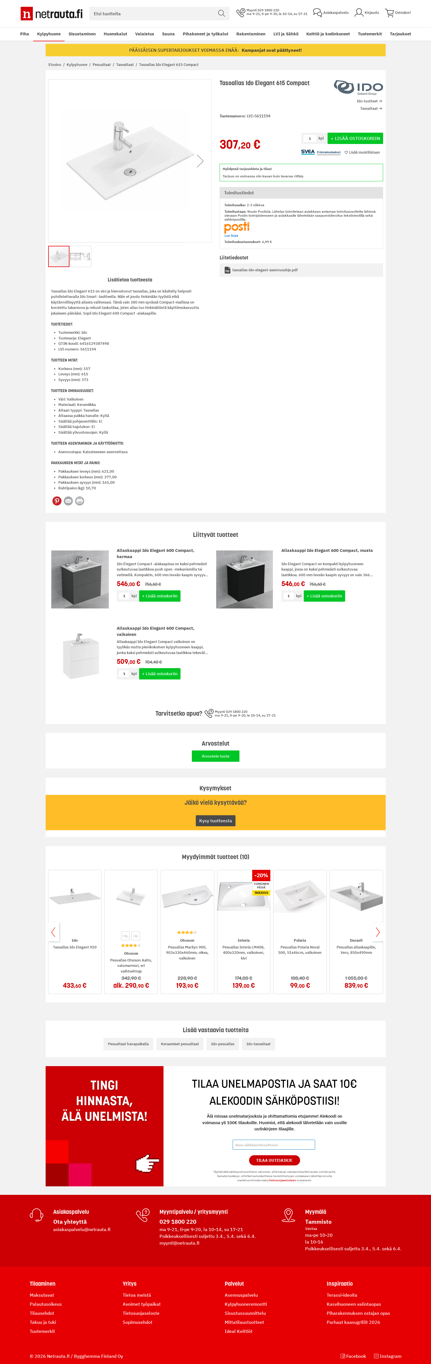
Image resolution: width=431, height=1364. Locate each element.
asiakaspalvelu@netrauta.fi (82, 1229)
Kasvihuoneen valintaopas (354, 1304)
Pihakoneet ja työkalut (205, 33)
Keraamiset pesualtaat (180, 1044)
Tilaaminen (43, 1283)
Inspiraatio (340, 1283)
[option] (125, 935)
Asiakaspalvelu (71, 1211)
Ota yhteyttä (70, 1221)
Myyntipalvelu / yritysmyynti (194, 1211)
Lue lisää (231, 235)
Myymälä (315, 1211)
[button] (200, 160)
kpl (134, 595)
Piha (24, 33)
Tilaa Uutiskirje (274, 1160)
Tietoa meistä (137, 1295)
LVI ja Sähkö (285, 33)
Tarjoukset (400, 33)
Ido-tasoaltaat (259, 1044)
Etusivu (55, 64)
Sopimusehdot (137, 1322)
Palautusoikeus (46, 1304)
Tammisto (318, 1221)
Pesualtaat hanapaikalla (128, 1044)
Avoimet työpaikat (142, 1304)
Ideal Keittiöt (238, 1331)
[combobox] (159, 13)
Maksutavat (42, 1295)
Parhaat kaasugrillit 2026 (353, 1322)
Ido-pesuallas (222, 1044)
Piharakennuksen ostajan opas (358, 1313)
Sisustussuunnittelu (245, 1313)
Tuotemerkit (370, 33)
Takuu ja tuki (43, 1322)
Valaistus (144, 33)
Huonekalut (115, 33)
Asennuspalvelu (241, 1295)
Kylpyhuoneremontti (246, 1304)
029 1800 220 (178, 1221)
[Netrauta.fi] (51, 13)
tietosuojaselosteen (282, 1180)
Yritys (130, 1283)
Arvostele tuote (216, 756)
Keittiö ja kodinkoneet (328, 33)
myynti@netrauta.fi (179, 1243)
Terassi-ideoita (342, 1295)
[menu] (201, 34)
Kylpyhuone (49, 33)
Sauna (168, 33)
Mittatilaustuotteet (244, 1322)
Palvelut (234, 1283)
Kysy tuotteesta (215, 820)
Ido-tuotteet (367, 101)
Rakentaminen (251, 33)
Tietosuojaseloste (141, 1313)
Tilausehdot (42, 1313)
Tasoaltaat (125, 64)
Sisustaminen (82, 33)
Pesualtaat (102, 64)
